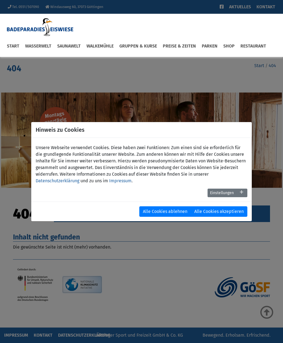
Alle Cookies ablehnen (165, 211)
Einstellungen (222, 193)
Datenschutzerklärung (57, 180)
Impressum (120, 180)
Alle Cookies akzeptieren (219, 211)
